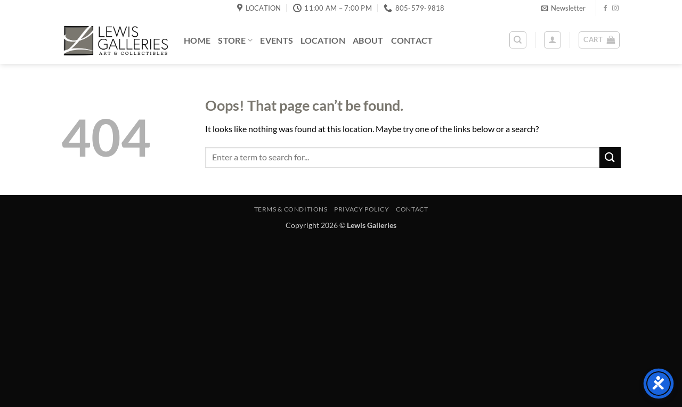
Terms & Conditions (291, 209)
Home (197, 40)
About (368, 40)
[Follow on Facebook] (605, 8)
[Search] (517, 39)
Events (276, 40)
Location (323, 40)
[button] (563, 8)
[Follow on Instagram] (615, 8)
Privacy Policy (361, 209)
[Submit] (610, 157)
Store (235, 40)
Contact (412, 40)
